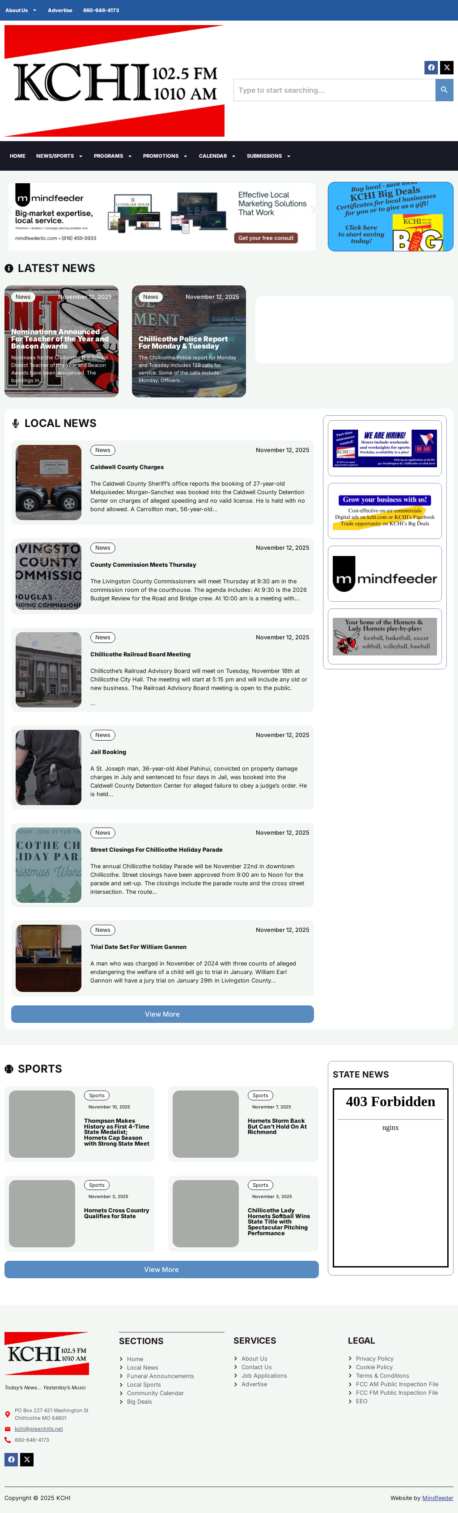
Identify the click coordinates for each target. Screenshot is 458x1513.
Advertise (60, 10)
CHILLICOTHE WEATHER (354, 329)
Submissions (269, 156)
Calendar (217, 156)
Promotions (165, 156)
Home (17, 156)
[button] (10, 210)
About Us (21, 10)
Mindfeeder (438, 1498)
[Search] (445, 90)
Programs (113, 156)
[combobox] (334, 90)
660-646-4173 (101, 10)
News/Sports (59, 156)
